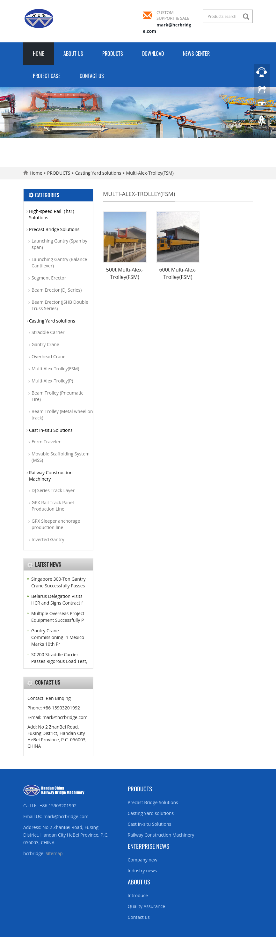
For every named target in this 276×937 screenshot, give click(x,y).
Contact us (139, 917)
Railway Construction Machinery (51, 475)
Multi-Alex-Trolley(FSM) (149, 173)
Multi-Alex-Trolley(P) (52, 381)
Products (140, 788)
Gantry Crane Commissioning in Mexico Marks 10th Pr (57, 637)
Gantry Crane (45, 344)
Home (38, 53)
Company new (142, 860)
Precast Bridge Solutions (54, 229)
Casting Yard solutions (98, 173)
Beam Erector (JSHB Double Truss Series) (60, 305)
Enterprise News (148, 845)
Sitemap (54, 853)
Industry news (142, 871)
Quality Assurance (146, 906)
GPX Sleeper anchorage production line (56, 524)
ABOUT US (73, 53)
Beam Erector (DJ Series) (57, 290)
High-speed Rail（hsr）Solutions (53, 214)
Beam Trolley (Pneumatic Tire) (57, 396)
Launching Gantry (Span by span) (59, 244)
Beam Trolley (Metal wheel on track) (62, 414)
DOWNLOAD (153, 53)
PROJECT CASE (47, 76)
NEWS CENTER (196, 53)
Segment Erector (49, 278)
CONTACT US (92, 76)
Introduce (138, 895)
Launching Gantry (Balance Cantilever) (59, 262)
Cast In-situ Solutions (51, 430)
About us (139, 881)
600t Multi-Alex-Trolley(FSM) (177, 273)
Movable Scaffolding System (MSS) (61, 457)
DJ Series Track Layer (53, 490)
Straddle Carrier (48, 332)
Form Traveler (46, 442)
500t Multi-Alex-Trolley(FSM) (124, 273)
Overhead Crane (49, 356)
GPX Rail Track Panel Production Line (53, 505)
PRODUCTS (112, 53)
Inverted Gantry (48, 539)
